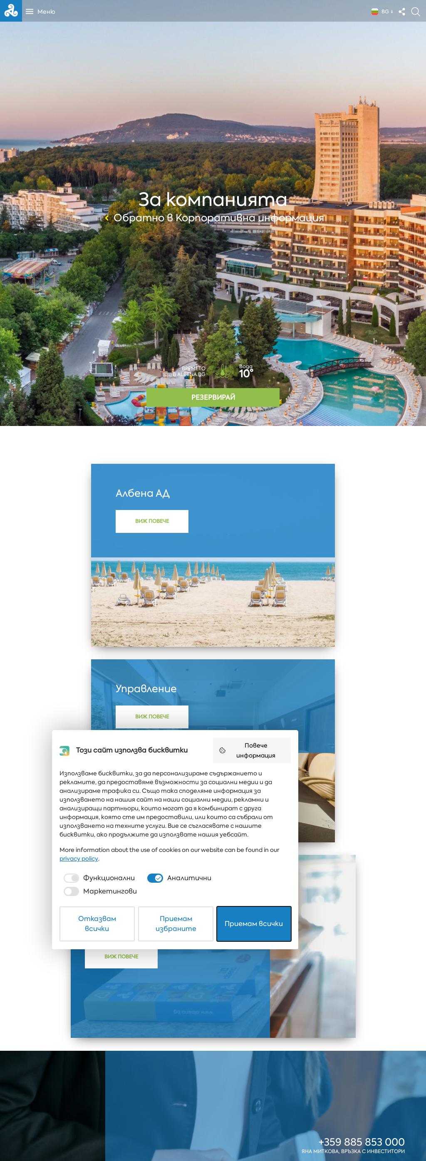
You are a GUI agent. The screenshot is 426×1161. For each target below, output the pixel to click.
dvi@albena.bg (367, 978)
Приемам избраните (213, 1133)
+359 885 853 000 (362, 948)
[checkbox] (111, 1106)
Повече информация (313, 1000)
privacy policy (311, 1086)
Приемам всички (309, 1133)
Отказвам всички (118, 1133)
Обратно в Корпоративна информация (213, 218)
